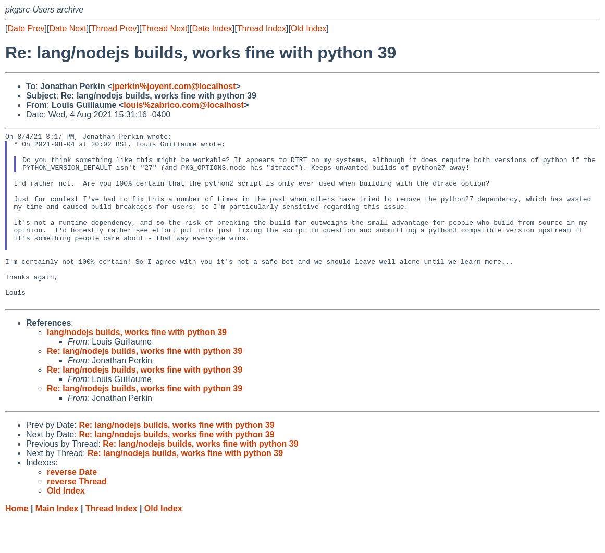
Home (16, 542)
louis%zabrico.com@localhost (184, 105)
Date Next (67, 28)
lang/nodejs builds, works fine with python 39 (137, 366)
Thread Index (261, 28)
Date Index (212, 28)
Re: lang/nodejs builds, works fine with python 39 (144, 385)
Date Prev (25, 28)
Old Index (308, 28)
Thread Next (164, 28)
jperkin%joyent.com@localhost (174, 86)
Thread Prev (114, 28)
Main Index (57, 542)
